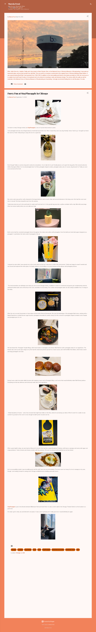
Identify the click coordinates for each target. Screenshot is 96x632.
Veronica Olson (51, 624)
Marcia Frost (14, 4)
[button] (88, 16)
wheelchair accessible (58, 549)
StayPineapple (31, 127)
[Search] (91, 4)
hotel (39, 549)
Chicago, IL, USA (20, 553)
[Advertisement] (48, 603)
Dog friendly (28, 549)
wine (78, 549)
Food (34, 549)
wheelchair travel (70, 549)
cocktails (20, 549)
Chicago (13, 549)
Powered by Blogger (48, 621)
